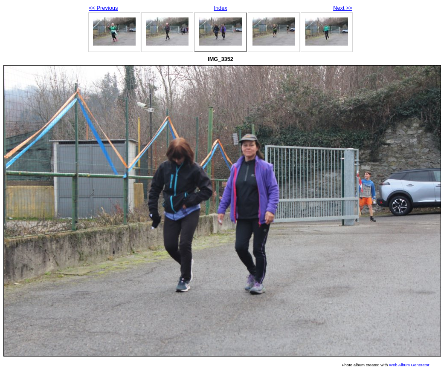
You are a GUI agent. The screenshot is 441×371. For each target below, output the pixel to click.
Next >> (342, 8)
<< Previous (103, 8)
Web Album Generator (409, 364)
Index (220, 8)
